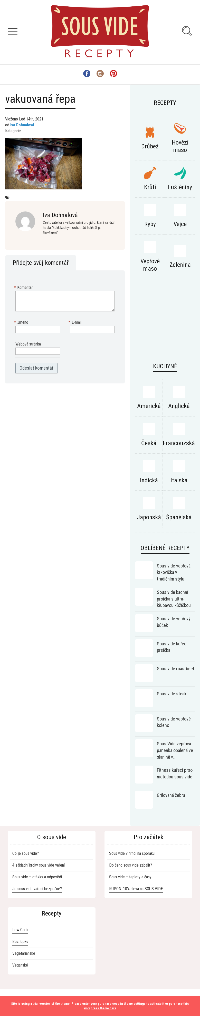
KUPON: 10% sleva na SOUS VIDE (136, 888)
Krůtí (150, 187)
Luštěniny (180, 187)
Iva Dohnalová (22, 125)
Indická (149, 480)
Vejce (180, 224)
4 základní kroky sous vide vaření (38, 865)
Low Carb (20, 929)
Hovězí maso (180, 146)
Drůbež (150, 146)
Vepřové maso (150, 265)
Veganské (20, 965)
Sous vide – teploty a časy (130, 877)
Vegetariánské (23, 953)
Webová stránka (28, 344)
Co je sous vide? (25, 853)
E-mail (75, 323)
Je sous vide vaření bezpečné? (37, 888)
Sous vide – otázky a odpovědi (37, 877)
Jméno (21, 323)
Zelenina (180, 264)
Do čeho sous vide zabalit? (130, 865)
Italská (178, 480)
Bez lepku (20, 941)
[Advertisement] (165, 320)
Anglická (179, 406)
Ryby (150, 224)
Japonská (149, 517)
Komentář (24, 288)
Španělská (179, 517)
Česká (148, 443)
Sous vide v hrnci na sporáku (132, 853)
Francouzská (179, 443)
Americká (149, 406)
